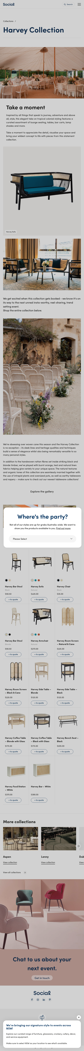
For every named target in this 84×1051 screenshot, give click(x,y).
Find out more (63, 528)
